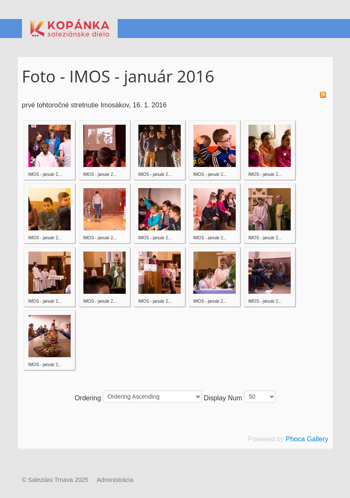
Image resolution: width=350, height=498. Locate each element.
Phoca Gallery (307, 439)
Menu (322, 28)
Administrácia (115, 479)
